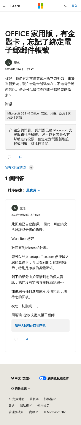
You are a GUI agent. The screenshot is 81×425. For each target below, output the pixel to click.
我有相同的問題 (15, 167)
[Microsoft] (40, 6)
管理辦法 (15, 412)
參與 (12, 405)
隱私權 (24, 405)
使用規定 (43, 405)
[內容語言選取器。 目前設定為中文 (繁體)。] (20, 378)
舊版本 (34, 399)
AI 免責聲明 (16, 399)
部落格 (48, 399)
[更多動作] (72, 22)
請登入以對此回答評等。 (31, 326)
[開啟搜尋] (65, 6)
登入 (74, 6)
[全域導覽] (4, 6)
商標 (32, 412)
